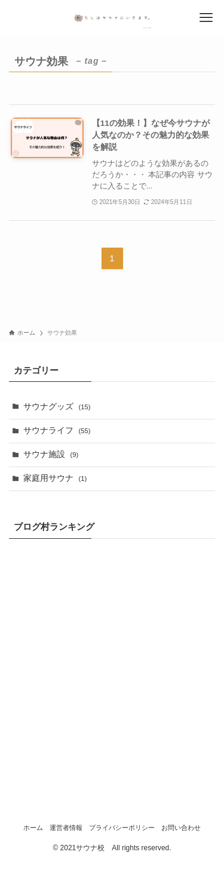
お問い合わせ (181, 827)
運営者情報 (66, 827)
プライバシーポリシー (122, 827)
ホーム (33, 827)
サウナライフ (57, 430)
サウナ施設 (51, 454)
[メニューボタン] (206, 18)
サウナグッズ (57, 406)
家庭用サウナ (55, 478)
